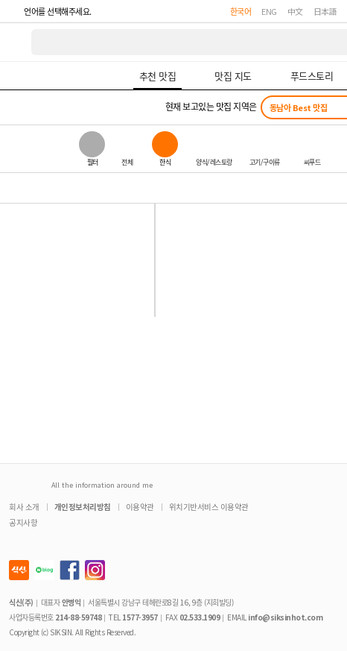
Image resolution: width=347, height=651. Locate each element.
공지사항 (23, 522)
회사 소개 (24, 506)
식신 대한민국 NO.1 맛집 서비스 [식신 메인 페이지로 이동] (16, 42)
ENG (269, 11)
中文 (295, 11)
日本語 (325, 11)
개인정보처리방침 (82, 506)
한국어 (241, 11)
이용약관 (140, 506)
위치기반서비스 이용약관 (209, 506)
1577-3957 (140, 617)
